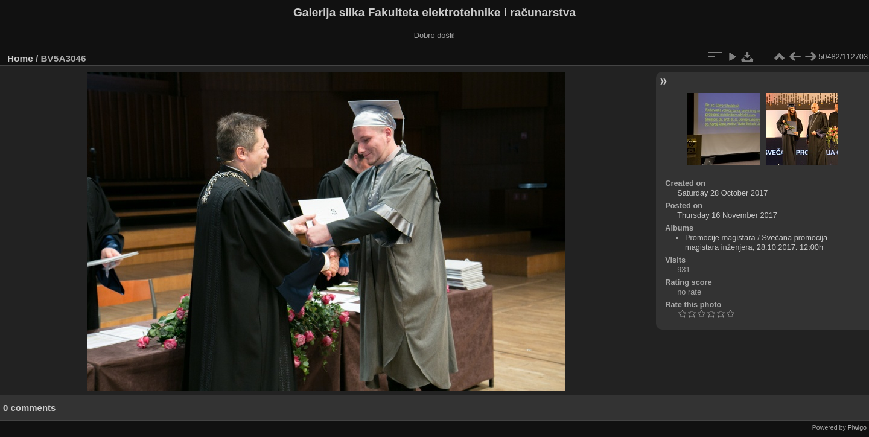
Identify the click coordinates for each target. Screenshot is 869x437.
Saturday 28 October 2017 (722, 192)
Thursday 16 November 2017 (727, 215)
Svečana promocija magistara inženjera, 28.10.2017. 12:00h (756, 242)
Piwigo (857, 427)
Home (20, 58)
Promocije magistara (720, 237)
